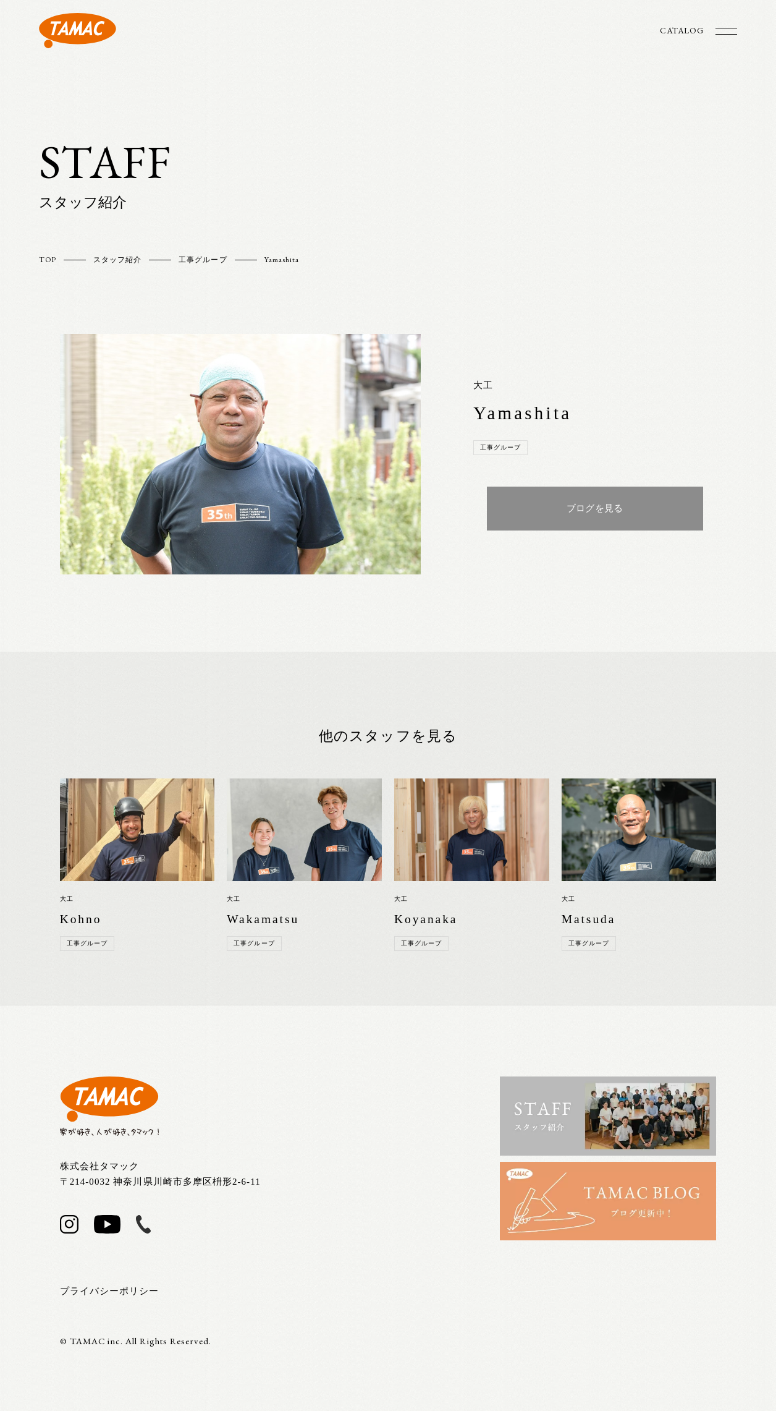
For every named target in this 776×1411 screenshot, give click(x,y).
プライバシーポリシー (109, 1291)
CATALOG (681, 30)
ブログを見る (595, 508)
